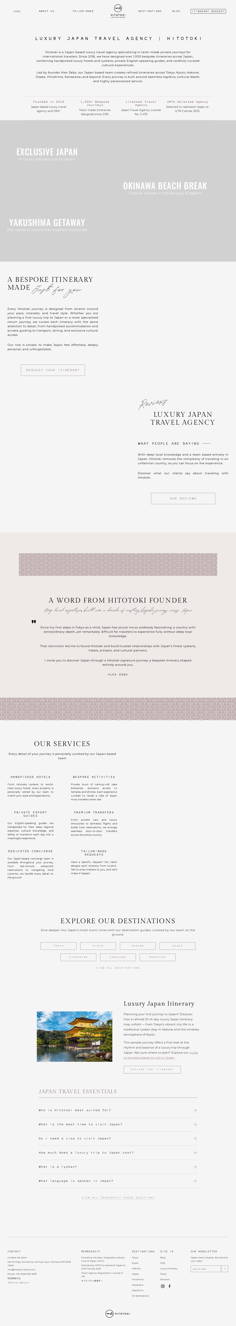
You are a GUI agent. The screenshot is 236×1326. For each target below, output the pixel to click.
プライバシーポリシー (18, 1282)
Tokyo (58, 946)
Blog (176, 11)
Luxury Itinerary (168, 1268)
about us (46, 11)
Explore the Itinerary (152, 1069)
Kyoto (98, 946)
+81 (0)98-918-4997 (26, 1274)
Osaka (177, 946)
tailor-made (83, 11)
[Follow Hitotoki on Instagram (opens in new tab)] (163, 1287)
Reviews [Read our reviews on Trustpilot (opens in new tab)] (165, 1279)
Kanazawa (118, 957)
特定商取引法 (14, 1278)
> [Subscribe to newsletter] (225, 1269)
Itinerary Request (208, 11)
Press (163, 1274)
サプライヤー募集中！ (92, 1280)
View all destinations (118, 968)
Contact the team (17, 1257)
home (17, 11)
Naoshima (157, 957)
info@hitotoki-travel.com (21, 1269)
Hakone (138, 946)
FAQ (162, 1263)
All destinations (140, 1296)
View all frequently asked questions (118, 1198)
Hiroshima (78, 957)
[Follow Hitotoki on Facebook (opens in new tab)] (170, 1287)
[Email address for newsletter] (206, 1268)
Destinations (150, 11)
